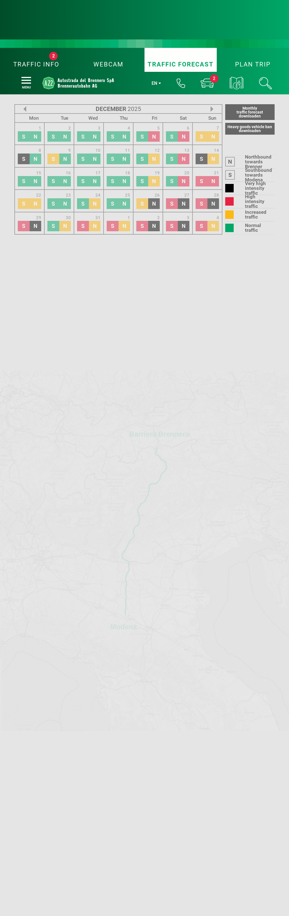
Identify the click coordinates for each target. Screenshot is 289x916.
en (154, 11)
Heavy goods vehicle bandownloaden (249, 57)
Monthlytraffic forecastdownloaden (250, 40)
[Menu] (26, 8)
